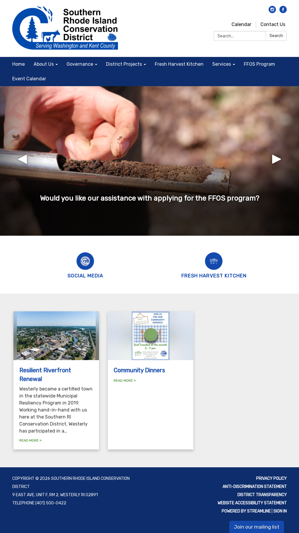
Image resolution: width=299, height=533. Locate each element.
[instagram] (272, 11)
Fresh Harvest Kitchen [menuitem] (179, 64)
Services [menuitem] (221, 64)
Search (276, 35)
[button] (22, 161)
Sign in (280, 511)
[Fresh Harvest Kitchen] (213, 264)
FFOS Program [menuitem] (259, 64)
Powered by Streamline (246, 511)
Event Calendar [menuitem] (29, 78)
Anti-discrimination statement (254, 486)
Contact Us (272, 24)
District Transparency (262, 494)
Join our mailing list (256, 527)
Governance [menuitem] (80, 64)
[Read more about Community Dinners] (150, 380)
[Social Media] (85, 264)
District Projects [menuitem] (124, 64)
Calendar (241, 24)
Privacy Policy (271, 478)
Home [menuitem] (18, 64)
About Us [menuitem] (44, 64)
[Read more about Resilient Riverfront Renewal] (56, 380)
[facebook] (283, 11)
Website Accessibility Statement (252, 503)
